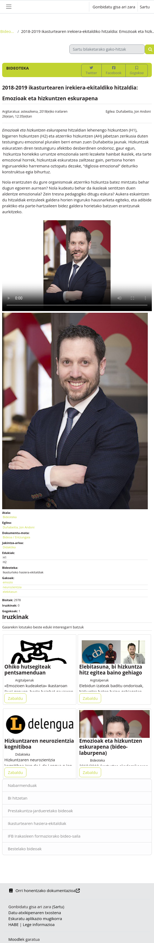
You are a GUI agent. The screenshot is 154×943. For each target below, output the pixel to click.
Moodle (15, 939)
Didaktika (9, 547)
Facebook (113, 70)
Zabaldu (15, 698)
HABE (13, 924)
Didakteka (22, 754)
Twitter (91, 70)
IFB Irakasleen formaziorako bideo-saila (44, 836)
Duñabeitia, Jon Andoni (133, 111)
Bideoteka (7, 31)
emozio (8, 582)
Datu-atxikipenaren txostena (34, 912)
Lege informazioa (39, 924)
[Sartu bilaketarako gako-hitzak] (107, 49)
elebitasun (10, 592)
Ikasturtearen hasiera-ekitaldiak (37, 823)
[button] (79, 6)
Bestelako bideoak (25, 848)
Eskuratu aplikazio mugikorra (35, 918)
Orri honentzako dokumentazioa (44, 890)
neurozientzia (12, 587)
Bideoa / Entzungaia (16, 537)
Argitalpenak (24, 680)
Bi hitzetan (18, 798)
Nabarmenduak (22, 785)
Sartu (145, 6)
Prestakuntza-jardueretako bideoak (40, 810)
